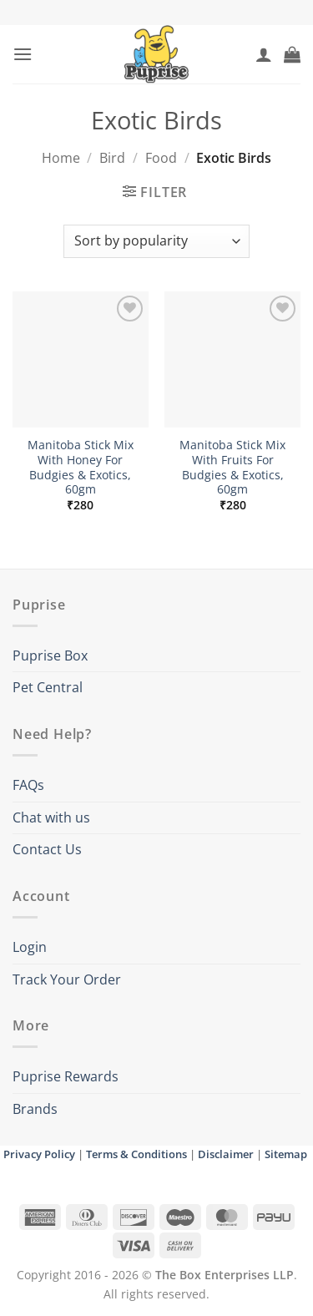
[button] (23, 53)
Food (161, 158)
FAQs (28, 785)
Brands (35, 1109)
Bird (112, 158)
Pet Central (48, 687)
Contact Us (47, 849)
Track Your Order (67, 979)
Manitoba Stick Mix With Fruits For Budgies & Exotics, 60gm (232, 467)
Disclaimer (226, 1154)
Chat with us (51, 817)
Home (61, 158)
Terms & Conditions (136, 1154)
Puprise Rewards (66, 1076)
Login (30, 947)
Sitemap (286, 1154)
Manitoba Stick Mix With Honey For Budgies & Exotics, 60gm (81, 467)
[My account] (263, 54)
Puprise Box (50, 655)
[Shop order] (156, 241)
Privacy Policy (39, 1154)
